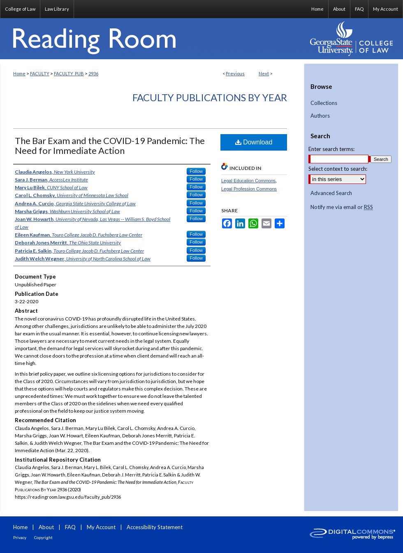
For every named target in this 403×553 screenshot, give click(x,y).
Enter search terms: (331, 149)
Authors (320, 116)
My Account (101, 527)
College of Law (20, 9)
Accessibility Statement (155, 527)
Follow (196, 171)
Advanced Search (331, 193)
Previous (235, 73)
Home (19, 73)
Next (264, 73)
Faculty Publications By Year (209, 97)
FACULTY (39, 73)
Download (254, 142)
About (46, 527)
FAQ (70, 527)
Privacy (19, 537)
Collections (323, 103)
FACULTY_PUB (69, 73)
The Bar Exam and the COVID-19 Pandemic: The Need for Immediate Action (110, 145)
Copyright (43, 537)
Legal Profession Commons (249, 188)
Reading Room (152, 38)
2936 (93, 73)
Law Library (57, 9)
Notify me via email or (341, 207)
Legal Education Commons (248, 180)
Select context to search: (337, 168)
